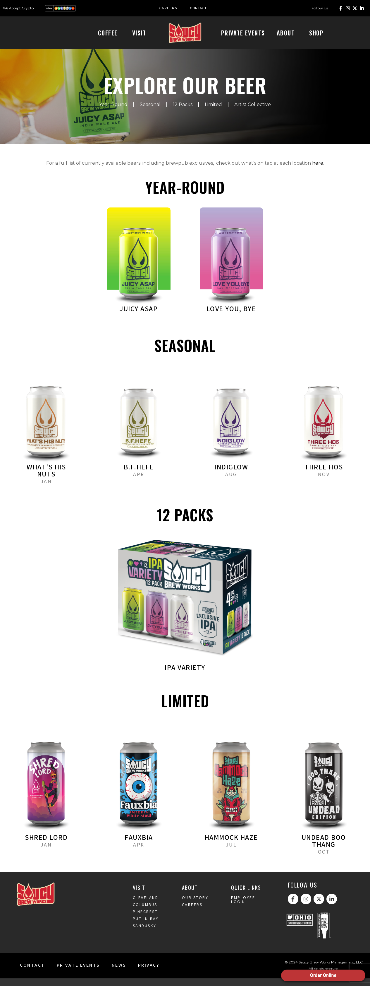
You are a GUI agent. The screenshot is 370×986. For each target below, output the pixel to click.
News (119, 973)
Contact (32, 973)
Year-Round (113, 112)
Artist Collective (252, 112)
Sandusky (144, 934)
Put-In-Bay (146, 927)
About (287, 32)
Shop (317, 32)
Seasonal (150, 112)
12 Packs (182, 112)
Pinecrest (145, 920)
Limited (213, 112)
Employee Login (243, 908)
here (317, 170)
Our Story (195, 906)
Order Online (323, 975)
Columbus (145, 913)
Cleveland (146, 906)
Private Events (243, 32)
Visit (140, 32)
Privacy (149, 973)
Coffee (109, 32)
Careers (192, 913)
